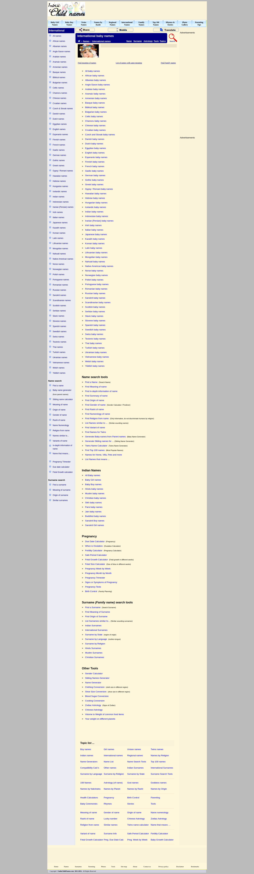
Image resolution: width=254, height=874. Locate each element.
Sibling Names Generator (97, 678)
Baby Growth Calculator (162, 840)
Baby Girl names (93, 480)
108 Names (85, 782)
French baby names (94, 166)
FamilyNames (141, 23)
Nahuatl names (59, 254)
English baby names (95, 152)
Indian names (58, 197)
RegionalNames (112, 23)
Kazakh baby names (95, 239)
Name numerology (159, 812)
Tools (156, 41)
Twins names (157, 749)
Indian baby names (94, 211)
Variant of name (87, 833)
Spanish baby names (95, 325)
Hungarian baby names (96, 202)
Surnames (78, 867)
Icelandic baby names (95, 207)
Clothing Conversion (95, 687)
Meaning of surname (61, 490)
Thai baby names (93, 343)
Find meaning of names (87, 63)
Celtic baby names (94, 116)
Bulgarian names (60, 83)
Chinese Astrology (94, 710)
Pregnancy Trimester (62, 462)
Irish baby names (93, 225)
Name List (109, 761)
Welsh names (58, 368)
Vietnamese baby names (97, 357)
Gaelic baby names (94, 171)
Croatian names (59, 103)
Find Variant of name (95, 427)
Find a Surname (93, 607)
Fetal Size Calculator (95, 564)
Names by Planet (112, 789)
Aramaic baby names (95, 94)
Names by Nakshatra (90, 789)
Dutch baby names (94, 143)
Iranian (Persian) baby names (99, 221)
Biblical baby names (94, 107)
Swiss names (58, 337)
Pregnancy (109, 797)
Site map (124, 867)
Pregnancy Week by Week (98, 568)
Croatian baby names (95, 130)
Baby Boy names (93, 484)
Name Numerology (61, 425)
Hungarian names (60, 186)
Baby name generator (62, 390)
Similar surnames (60, 500)
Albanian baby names (95, 80)
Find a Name (91, 382)
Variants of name (60, 441)
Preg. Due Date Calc (114, 840)
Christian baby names (95, 498)
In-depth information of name (62, 447)
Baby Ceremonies (89, 804)
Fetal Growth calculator (63, 472)
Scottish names (59, 305)
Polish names (58, 274)
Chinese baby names (95, 125)
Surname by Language (96, 639)
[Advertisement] (147, 9)
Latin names (58, 238)
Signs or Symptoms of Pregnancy (101, 582)
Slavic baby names (94, 316)
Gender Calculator (94, 673)
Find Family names (168, 63)
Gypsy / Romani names (63, 171)
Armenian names (60, 67)
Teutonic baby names (95, 339)
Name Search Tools (136, 761)
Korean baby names (94, 243)
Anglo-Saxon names (61, 51)
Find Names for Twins (95, 432)
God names (133, 782)
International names (101, 41)
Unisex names (134, 749)
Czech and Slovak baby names (100, 134)
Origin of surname (60, 495)
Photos (103, 867)
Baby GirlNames (55, 23)
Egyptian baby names (95, 148)
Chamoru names (60, 93)
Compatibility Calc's (89, 768)
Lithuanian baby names (96, 252)
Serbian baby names (95, 311)
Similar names (110, 825)
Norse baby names (94, 270)
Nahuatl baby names (95, 261)
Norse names (58, 264)
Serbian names (59, 311)
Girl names (109, 749)
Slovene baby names (95, 320)
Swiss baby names (94, 334)
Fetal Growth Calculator (96, 559)
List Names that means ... (97, 459)
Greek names (58, 165)
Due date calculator (61, 467)
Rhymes (108, 804)
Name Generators (89, 761)
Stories (130, 804)
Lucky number (110, 818)
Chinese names (59, 98)
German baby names (95, 175)
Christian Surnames (94, 657)
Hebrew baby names (95, 198)
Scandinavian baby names (97, 302)
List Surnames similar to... (97, 621)
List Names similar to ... (96, 423)
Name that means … (161, 825)
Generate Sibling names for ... (99, 441)
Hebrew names (59, 181)
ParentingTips (199, 23)
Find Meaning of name (96, 386)
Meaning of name (60, 404)
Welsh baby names (94, 361)
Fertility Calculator (94, 550)
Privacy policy (163, 867)
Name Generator (93, 682)
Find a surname (59, 485)
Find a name (58, 386)
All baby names (92, 71)
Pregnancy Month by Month (98, 573)
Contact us (147, 867)
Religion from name (61, 430)
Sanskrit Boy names (94, 520)
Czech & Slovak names (63, 108)
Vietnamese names (61, 362)
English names (59, 129)
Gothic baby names (94, 180)
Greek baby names (94, 184)
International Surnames (96, 630)
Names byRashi (98, 23)
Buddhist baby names (95, 516)
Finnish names (59, 140)
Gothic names (59, 160)
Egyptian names (60, 124)
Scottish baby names (95, 307)
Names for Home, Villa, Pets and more (103, 455)
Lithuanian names (60, 243)
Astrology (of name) (113, 782)
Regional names (135, 755)
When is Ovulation (94, 546)
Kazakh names (59, 228)
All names (57, 36)
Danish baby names (94, 139)
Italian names (58, 217)
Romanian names (60, 285)
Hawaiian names (60, 176)
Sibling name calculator (63, 399)
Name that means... (61, 453)
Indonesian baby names (96, 216)
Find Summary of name (96, 396)
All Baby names (92, 475)
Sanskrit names (59, 295)
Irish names (58, 212)
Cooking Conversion (95, 700)
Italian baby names (94, 230)
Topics (163, 41)
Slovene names (59, 321)
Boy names (85, 749)
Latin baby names (93, 248)
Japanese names (60, 222)
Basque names (59, 72)
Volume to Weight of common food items (104, 714)
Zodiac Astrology (93, 705)
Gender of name (60, 415)
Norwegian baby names (96, 275)
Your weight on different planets (100, 719)
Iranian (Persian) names (63, 207)
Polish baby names (94, 280)
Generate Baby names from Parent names (105, 436)
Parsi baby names (94, 507)
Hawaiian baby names (95, 193)
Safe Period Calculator (96, 555)
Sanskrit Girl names (94, 525)
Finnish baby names (94, 162)
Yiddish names (59, 373)
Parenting (155, 797)
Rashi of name (59, 420)
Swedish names (59, 331)
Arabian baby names (95, 89)
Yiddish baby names (95, 366)
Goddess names (159, 782)
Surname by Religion (95, 643)
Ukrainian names (60, 357)
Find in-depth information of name (101, 391)
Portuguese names (61, 280)
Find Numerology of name (97, 414)
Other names (110, 768)
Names (86, 41)
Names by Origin (159, 789)
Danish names (59, 114)
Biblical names (59, 77)
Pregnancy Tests (93, 587)
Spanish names (59, 326)
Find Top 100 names (95, 450)
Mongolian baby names (96, 257)
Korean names (59, 233)
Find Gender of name (95, 405)
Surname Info (110, 833)
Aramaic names (59, 62)
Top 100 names (158, 761)
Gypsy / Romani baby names (99, 189)
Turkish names (59, 352)
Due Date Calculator (95, 541)
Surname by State (94, 634)
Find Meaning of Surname (97, 612)
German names (59, 155)
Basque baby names (95, 103)
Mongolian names (60, 248)
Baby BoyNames (69, 23)
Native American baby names (99, 266)
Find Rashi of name (94, 409)
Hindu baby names (94, 489)
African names (59, 41)
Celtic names (58, 88)
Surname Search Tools (162, 774)
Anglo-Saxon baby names (97, 84)
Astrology (148, 41)
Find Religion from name (97, 418)
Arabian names (59, 57)
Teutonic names (59, 342)
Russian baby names (95, 293)
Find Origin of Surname (96, 616)
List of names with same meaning (129, 63)
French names (59, 145)
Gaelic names (58, 150)
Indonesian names (61, 202)
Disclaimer (180, 867)
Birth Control (91, 591)
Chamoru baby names (95, 121)
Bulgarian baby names (96, 112)
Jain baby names (93, 511)
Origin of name (59, 410)
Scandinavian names (62, 300)
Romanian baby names (96, 289)
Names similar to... (61, 436)
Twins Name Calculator (96, 445)
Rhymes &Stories (170, 23)
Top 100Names (156, 23)
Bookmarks (195, 867)
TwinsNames (84, 23)
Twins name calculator (138, 825)
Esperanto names (60, 134)
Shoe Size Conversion (96, 691)
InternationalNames (127, 23)
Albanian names (60, 46)
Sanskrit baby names (95, 298)
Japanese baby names (96, 234)
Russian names (59, 290)
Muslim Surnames (94, 653)
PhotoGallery (185, 23)
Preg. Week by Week (137, 840)
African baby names (94, 75)
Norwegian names (60, 269)
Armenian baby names (96, 98)
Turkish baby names (95, 348)
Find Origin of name (94, 400)
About (135, 867)
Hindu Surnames (93, 648)
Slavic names (58, 316)
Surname (137, 41)
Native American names (63, 259)
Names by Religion (160, 755)
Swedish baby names (95, 329)
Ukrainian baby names (96, 352)
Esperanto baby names (96, 157)
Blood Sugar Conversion (97, 696)
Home (56, 867)
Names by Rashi (135, 789)
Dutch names (58, 119)
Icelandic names (60, 191)
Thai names (58, 347)
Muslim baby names (94, 493)
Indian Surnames (93, 625)
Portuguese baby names (97, 284)
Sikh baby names (93, 502)
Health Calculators (89, 797)
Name (129, 41)
